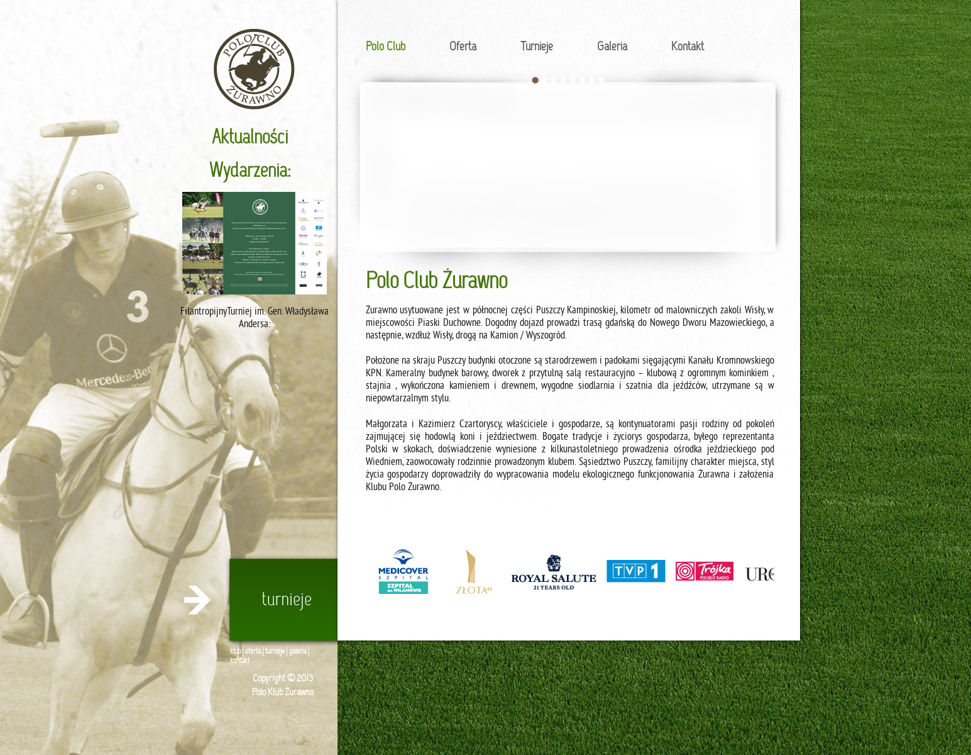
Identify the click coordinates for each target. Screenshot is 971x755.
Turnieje (536, 47)
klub (235, 651)
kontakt (240, 661)
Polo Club (385, 47)
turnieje (275, 651)
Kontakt (687, 47)
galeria (298, 651)
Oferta (462, 47)
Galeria (612, 47)
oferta (253, 651)
